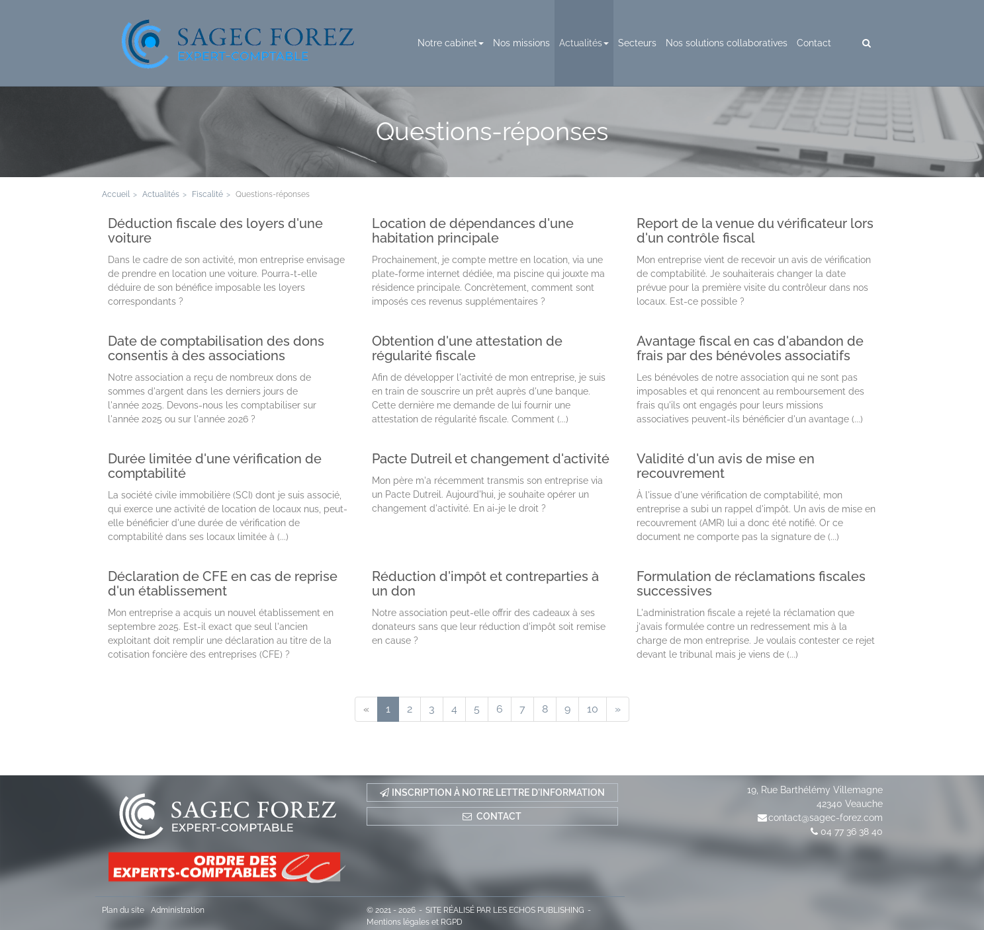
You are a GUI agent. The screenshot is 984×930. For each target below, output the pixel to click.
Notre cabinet (451, 43)
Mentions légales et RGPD (415, 922)
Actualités (584, 43)
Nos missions (521, 43)
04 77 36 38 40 (852, 831)
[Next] (617, 709)
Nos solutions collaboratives (726, 43)
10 (592, 709)
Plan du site (123, 910)
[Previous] (366, 709)
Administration (177, 910)
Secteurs (637, 43)
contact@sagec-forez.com (825, 817)
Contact (814, 43)
